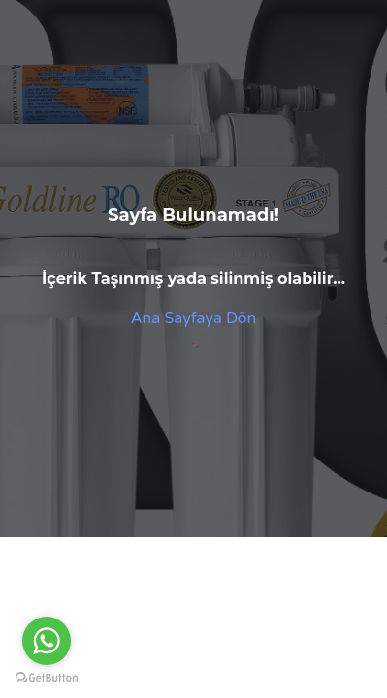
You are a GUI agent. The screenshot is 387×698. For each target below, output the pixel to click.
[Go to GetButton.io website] (47, 678)
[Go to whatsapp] (46, 641)
